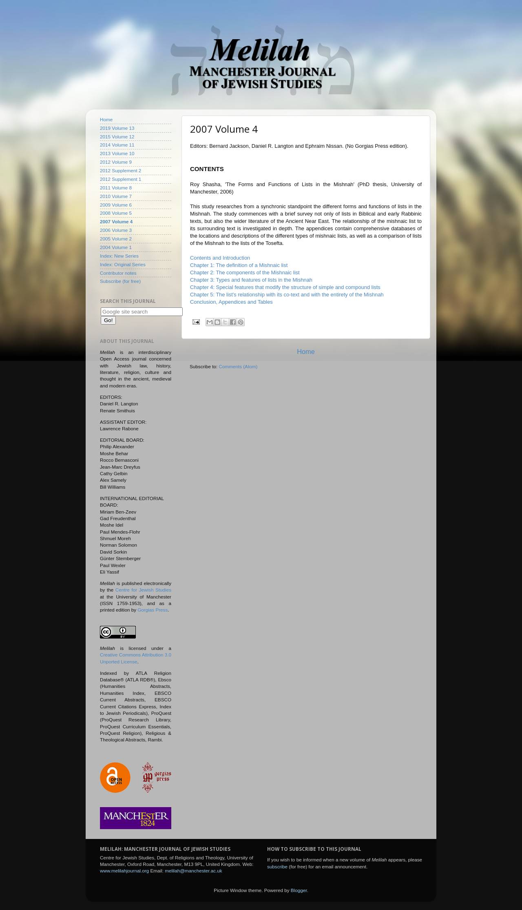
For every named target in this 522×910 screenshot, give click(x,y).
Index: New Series (119, 255)
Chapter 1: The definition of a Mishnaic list (239, 265)
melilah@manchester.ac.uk (193, 870)
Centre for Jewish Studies (143, 589)
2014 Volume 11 (117, 144)
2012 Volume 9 (116, 162)
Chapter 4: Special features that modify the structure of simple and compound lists (285, 287)
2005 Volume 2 (116, 238)
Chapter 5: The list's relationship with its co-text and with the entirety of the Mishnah (287, 294)
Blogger (299, 890)
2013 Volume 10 (117, 153)
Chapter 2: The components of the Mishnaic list (245, 272)
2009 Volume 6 (116, 204)
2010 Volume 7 (116, 196)
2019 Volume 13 (117, 128)
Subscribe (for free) (120, 281)
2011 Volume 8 (116, 187)
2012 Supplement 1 (120, 179)
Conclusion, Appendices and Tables (231, 302)
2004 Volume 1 (116, 247)
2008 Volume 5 (116, 213)
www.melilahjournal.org (124, 870)
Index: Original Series (123, 264)
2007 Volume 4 (116, 221)
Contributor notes (118, 273)
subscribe (277, 866)
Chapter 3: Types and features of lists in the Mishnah (251, 280)
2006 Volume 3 (116, 230)
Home (306, 351)
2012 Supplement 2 (120, 170)
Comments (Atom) (238, 366)
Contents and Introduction (220, 258)
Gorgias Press (152, 609)
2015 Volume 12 (117, 136)
